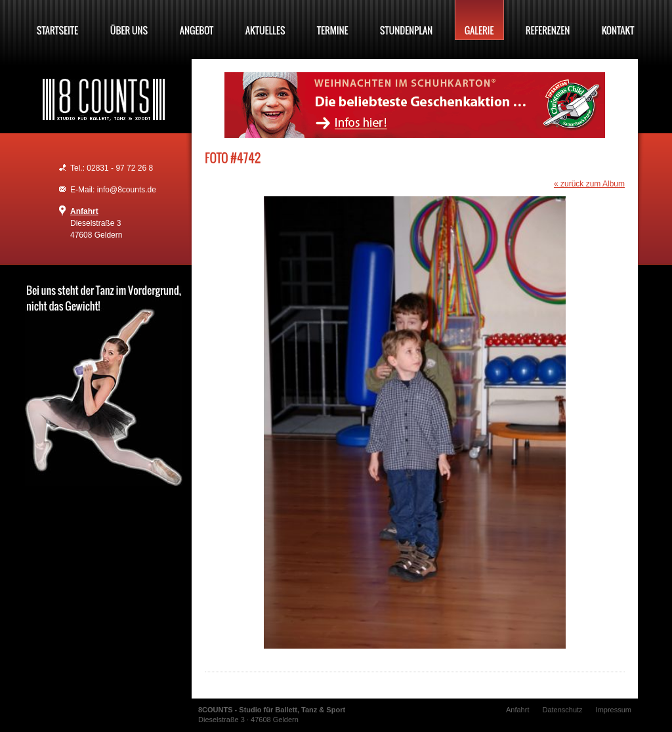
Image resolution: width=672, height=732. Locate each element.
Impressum (613, 710)
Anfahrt (84, 211)
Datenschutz (562, 710)
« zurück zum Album (589, 183)
